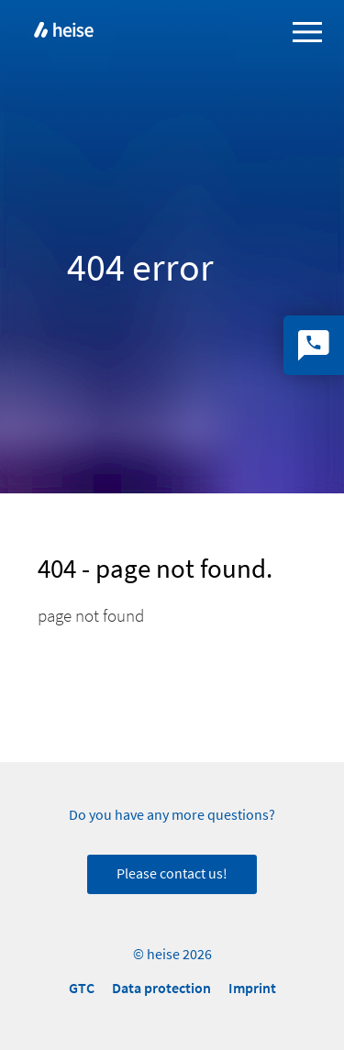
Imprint (252, 988)
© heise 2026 (172, 954)
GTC (81, 988)
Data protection (161, 988)
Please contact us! (172, 874)
